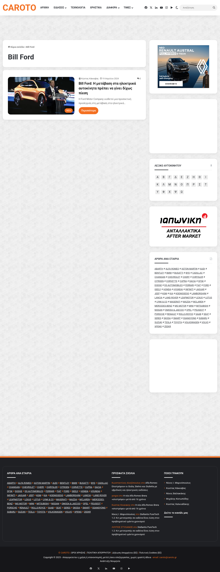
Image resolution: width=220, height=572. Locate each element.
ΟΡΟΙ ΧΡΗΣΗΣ (78, 552)
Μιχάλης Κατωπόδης (177, 498)
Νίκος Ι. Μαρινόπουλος (178, 482)
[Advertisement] (183, 365)
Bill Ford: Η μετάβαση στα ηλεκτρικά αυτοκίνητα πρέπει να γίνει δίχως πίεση (107, 88)
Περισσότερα (88, 110)
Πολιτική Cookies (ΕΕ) (150, 552)
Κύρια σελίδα (16, 47)
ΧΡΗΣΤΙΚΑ (96, 7)
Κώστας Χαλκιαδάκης (177, 504)
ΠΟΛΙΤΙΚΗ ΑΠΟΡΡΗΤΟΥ (99, 552)
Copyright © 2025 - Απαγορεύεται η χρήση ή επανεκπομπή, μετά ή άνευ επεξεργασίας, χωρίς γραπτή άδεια (97, 557)
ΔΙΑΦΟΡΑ (111, 7)
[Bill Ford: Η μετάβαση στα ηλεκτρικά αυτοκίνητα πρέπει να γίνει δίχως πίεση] (41, 95)
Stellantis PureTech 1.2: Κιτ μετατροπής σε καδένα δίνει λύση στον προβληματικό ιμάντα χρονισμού (135, 518)
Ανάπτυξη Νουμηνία (110, 561)
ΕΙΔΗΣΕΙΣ (59, 7)
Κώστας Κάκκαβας (90, 78)
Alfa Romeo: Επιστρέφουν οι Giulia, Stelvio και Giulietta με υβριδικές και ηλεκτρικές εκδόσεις (135, 486)
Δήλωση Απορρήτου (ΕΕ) (125, 552)
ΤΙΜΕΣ (127, 7)
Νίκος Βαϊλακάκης (176, 493)
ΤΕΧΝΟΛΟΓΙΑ (78, 7)
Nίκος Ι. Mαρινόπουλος (123, 514)
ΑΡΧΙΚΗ (44, 7)
